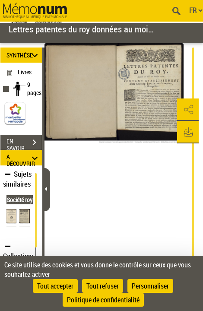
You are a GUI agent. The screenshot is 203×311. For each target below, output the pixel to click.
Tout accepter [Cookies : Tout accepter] (55, 286)
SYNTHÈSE (23, 55)
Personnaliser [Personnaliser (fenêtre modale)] (150, 286)
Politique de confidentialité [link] (103, 300)
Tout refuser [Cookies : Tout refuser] (102, 286)
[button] (188, 109)
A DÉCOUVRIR (23, 157)
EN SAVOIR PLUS (24, 143)
